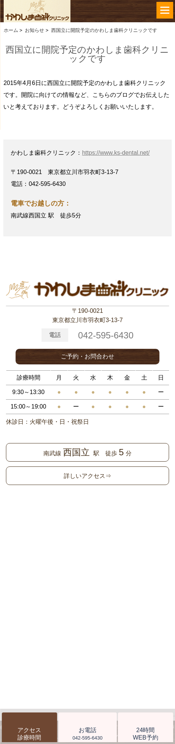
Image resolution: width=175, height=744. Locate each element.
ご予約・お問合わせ (87, 356)
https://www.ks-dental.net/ (115, 153)
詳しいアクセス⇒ (87, 476)
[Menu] (164, 10)
